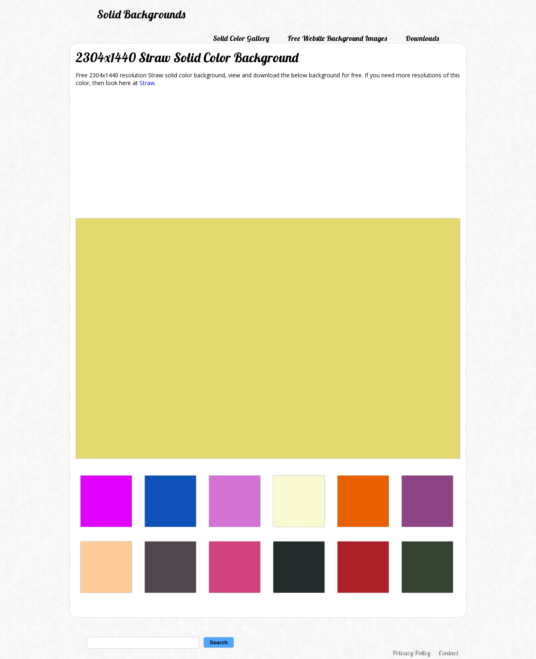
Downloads (422, 38)
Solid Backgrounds (141, 14)
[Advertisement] (268, 154)
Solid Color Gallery (241, 38)
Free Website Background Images (337, 38)
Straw (147, 83)
